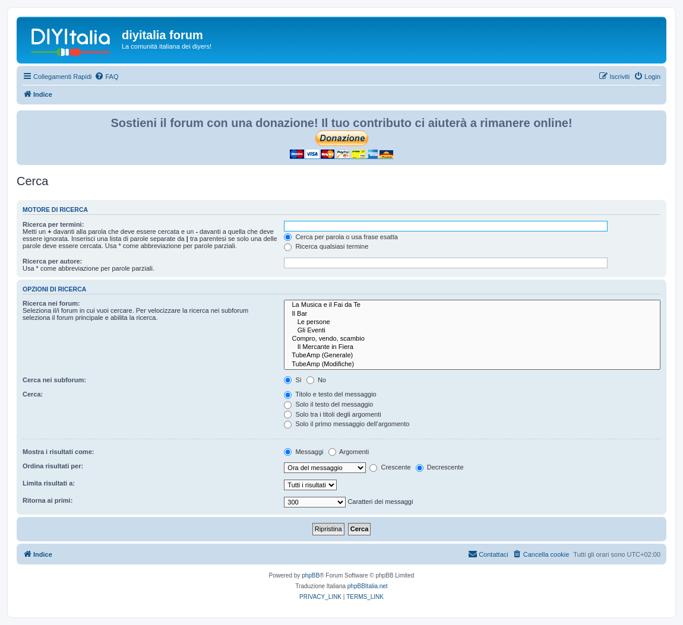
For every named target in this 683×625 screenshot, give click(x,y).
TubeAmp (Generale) (472, 355)
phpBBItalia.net (367, 586)
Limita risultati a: (49, 483)
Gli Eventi (472, 330)
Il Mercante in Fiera (472, 347)
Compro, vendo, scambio (472, 339)
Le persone (472, 322)
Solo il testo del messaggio (328, 404)
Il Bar (472, 314)
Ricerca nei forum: (51, 303)
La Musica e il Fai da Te (472, 305)
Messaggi (303, 451)
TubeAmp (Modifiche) (472, 364)
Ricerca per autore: (52, 261)
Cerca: (33, 394)
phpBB (311, 575)
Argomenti (348, 451)
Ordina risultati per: (53, 465)
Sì (292, 379)
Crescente (389, 467)
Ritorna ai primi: (47, 500)
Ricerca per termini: (53, 224)
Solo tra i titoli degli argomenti (332, 414)
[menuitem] (106, 76)
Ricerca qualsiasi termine (326, 246)
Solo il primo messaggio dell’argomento (346, 423)
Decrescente (440, 467)
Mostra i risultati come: (58, 451)
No (316, 379)
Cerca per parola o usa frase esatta (340, 236)
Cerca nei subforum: (54, 379)
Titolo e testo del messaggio (330, 394)
